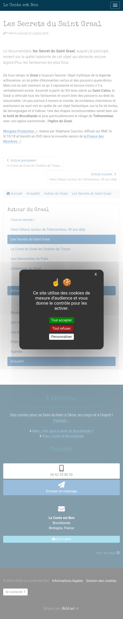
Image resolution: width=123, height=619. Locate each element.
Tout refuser (61, 328)
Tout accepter (61, 320)
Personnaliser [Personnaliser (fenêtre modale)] (61, 337)
